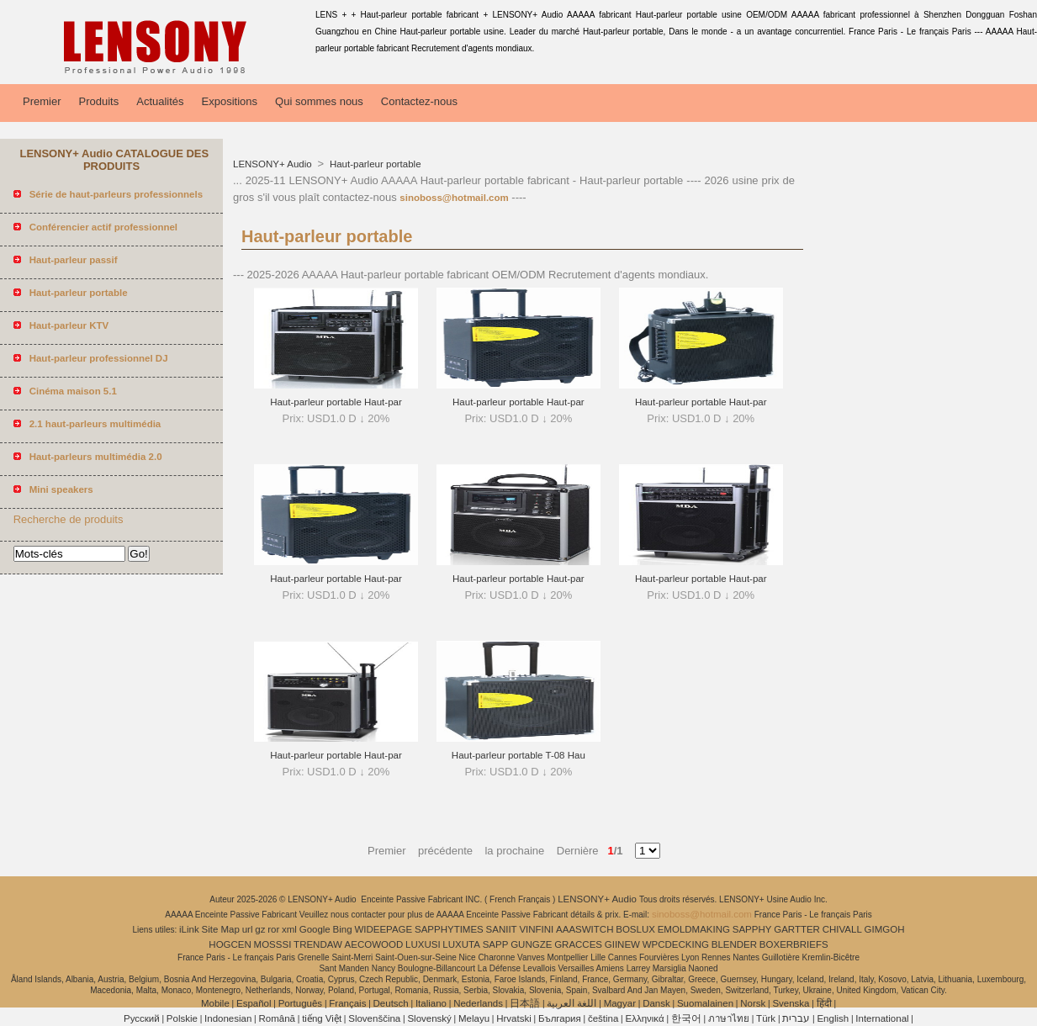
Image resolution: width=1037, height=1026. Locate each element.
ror (273, 929)
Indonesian (227, 1018)
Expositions (229, 101)
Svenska (790, 1003)
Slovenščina (374, 1018)
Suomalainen (705, 1003)
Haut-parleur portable (374, 164)
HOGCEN (230, 944)
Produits (99, 101)
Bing (342, 929)
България (559, 1018)
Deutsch (391, 1003)
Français (347, 1003)
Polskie (182, 1018)
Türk (765, 1018)
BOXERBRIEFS (793, 944)
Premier (42, 101)
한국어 (686, 1018)
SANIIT (501, 929)
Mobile (215, 1003)
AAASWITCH (584, 929)
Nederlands (478, 1003)
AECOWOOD (374, 944)
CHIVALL (842, 929)
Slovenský (429, 1018)
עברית (796, 1018)
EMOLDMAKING (694, 929)
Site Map (221, 929)
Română (277, 1018)
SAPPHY (752, 929)
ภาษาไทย (728, 1018)
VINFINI (536, 929)
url (247, 929)
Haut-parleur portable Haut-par (336, 402)
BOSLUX (635, 929)
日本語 (525, 1003)
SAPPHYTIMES (449, 929)
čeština (603, 1018)
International (881, 1018)
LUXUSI (423, 944)
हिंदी (824, 1003)
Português (300, 1003)
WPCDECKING (676, 944)
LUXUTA (461, 944)
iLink (189, 929)
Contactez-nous (419, 101)
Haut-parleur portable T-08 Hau (518, 755)
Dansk (656, 1003)
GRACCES (578, 944)
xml (289, 929)
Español (254, 1003)
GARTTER (797, 929)
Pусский (142, 1018)
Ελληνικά (645, 1018)
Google (315, 929)
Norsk (752, 1003)
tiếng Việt (321, 1018)
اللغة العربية (571, 1003)
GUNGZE (531, 944)
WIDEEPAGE (383, 929)
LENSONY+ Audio (274, 164)
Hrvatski (514, 1018)
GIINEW (622, 944)
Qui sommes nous (319, 101)
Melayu (473, 1018)
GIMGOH (885, 929)
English (833, 1018)
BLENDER (734, 944)
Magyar (620, 1003)
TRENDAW (318, 944)
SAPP (496, 944)
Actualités (159, 101)
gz (260, 929)
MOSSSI (273, 944)
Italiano (431, 1003)
